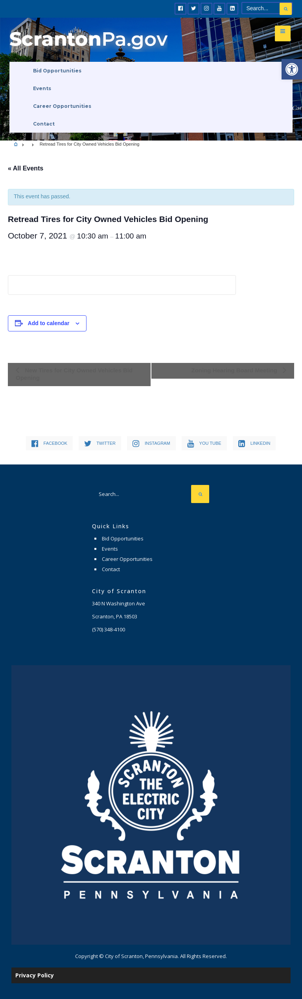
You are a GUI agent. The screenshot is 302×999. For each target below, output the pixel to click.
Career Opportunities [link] (62, 106)
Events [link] (42, 88)
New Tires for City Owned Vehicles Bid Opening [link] (74, 374)
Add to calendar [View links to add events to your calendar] (49, 323)
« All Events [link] (25, 168)
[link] (292, 69)
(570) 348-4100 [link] (108, 629)
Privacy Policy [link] (34, 975)
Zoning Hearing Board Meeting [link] (235, 370)
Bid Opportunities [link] (57, 71)
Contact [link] (44, 124)
